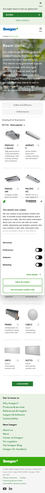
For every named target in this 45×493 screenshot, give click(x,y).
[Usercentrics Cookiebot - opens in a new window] (27, 201)
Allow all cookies (22, 282)
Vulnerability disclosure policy (14, 484)
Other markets (22, 20)
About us (8, 430)
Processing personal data (12, 481)
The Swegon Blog (12, 445)
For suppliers (10, 441)
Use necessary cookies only (22, 290)
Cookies (23, 478)
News (6, 434)
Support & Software (14, 415)
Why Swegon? (10, 403)
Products (6, 36)
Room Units (14, 36)
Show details (32, 274)
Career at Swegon (13, 438)
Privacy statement (10, 478)
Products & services (13, 407)
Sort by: (5, 125)
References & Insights (15, 411)
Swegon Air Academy (15, 449)
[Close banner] (41, 201)
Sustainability (10, 419)
